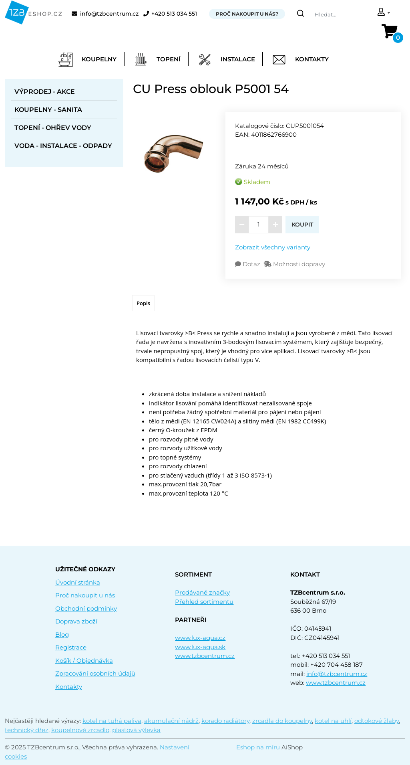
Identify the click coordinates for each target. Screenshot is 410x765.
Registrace (70, 647)
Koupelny (87, 60)
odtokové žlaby (376, 721)
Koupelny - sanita (48, 109)
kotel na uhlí (333, 721)
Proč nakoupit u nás (85, 595)
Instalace (226, 60)
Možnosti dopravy (294, 264)
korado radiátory (225, 721)
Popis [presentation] (143, 303)
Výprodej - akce (44, 91)
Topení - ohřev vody (52, 128)
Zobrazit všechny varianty (272, 247)
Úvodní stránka (77, 582)
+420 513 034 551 (170, 13)
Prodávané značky (202, 592)
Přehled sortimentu (204, 601)
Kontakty (300, 60)
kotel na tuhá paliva (111, 721)
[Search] (333, 14)
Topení (157, 60)
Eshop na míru (258, 747)
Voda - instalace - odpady (63, 146)
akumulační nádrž (171, 721)
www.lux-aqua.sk (200, 647)
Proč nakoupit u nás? (247, 14)
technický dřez (26, 730)
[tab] (143, 303)
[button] (384, 13)
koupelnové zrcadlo (80, 730)
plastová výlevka (136, 730)
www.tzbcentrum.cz (205, 656)
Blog (62, 634)
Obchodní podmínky (86, 608)
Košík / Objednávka (84, 660)
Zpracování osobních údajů (95, 673)
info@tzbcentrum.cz (105, 13)
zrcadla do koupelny (282, 721)
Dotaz (248, 264)
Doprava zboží (76, 621)
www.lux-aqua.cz (200, 638)
